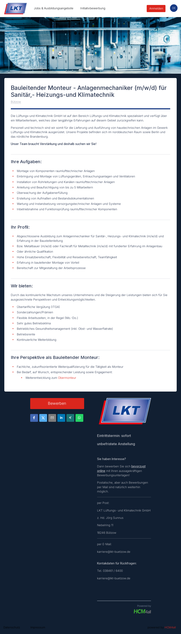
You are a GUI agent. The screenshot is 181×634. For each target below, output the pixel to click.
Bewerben (57, 403)
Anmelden (156, 8)
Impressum (37, 627)
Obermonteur (67, 377)
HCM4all (170, 627)
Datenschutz (11, 627)
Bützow (16, 102)
